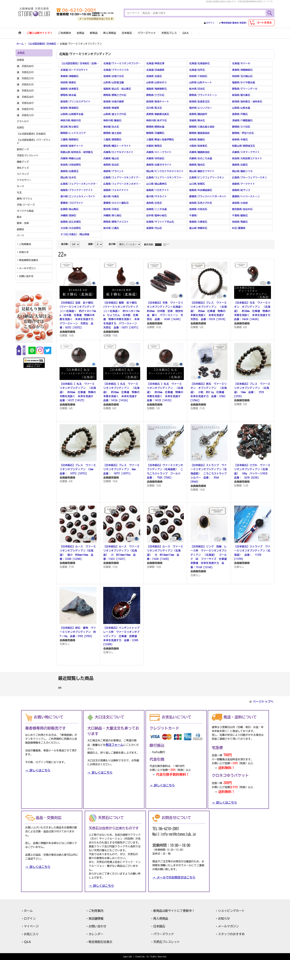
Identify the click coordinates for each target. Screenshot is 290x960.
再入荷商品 (160, 918)
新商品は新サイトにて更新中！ (174, 910)
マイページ (31, 926)
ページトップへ (263, 701)
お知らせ (24, 252)
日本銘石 (159, 926)
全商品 (20, 60)
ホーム (28, 910)
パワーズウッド (163, 933)
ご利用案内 (25, 244)
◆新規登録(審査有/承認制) (234, 23)
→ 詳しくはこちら (37, 769)
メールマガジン (27, 268)
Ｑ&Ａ (27, 941)
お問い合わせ (26, 276)
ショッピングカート (231, 910)
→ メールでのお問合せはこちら (173, 877)
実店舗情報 (96, 918)
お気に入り (31, 933)
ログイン (210, 23)
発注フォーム (114, 744)
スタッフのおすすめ (231, 933)
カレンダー (96, 933)
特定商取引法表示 (28, 260)
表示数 (65, 244)
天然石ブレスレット (166, 941)
